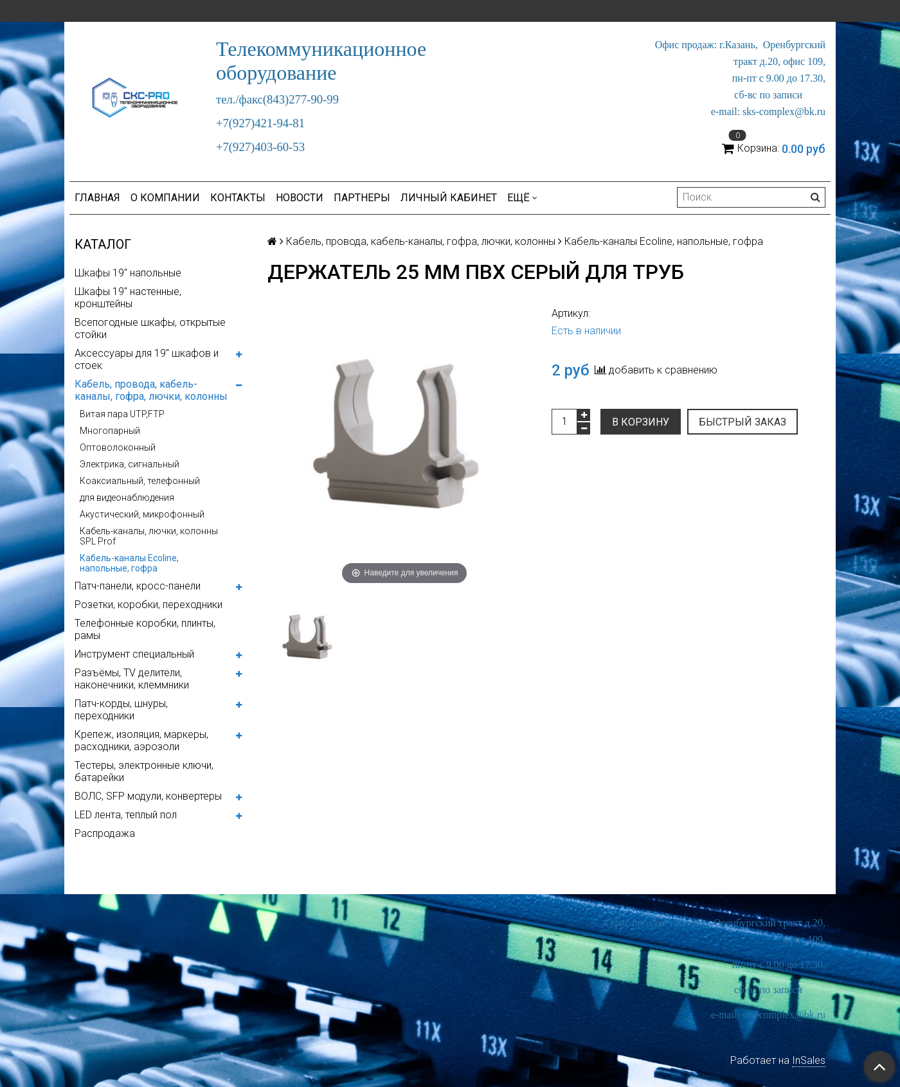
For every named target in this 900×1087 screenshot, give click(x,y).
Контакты (238, 198)
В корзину (640, 422)
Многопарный (110, 431)
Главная (97, 198)
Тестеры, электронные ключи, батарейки (144, 771)
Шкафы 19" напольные (128, 273)
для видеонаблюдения (127, 497)
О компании (165, 198)
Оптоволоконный (118, 447)
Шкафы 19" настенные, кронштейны (128, 297)
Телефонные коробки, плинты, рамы (145, 629)
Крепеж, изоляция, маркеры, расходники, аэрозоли (141, 740)
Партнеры (362, 198)
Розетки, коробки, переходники (148, 604)
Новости (299, 198)
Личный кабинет (449, 198)
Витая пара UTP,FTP (122, 414)
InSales (808, 1060)
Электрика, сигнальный (129, 464)
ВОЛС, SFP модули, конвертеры (148, 796)
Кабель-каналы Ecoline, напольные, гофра (129, 563)
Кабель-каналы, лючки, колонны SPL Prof (149, 536)
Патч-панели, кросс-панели (138, 586)
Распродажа (105, 833)
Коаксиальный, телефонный (140, 481)
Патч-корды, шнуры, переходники (121, 709)
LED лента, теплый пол (126, 815)
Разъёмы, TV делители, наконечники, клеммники (132, 679)
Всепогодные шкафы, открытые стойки (150, 328)
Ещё (522, 198)
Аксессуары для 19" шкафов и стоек (147, 359)
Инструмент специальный (134, 654)
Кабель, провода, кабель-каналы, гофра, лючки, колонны (151, 390)
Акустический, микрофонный (142, 514)
